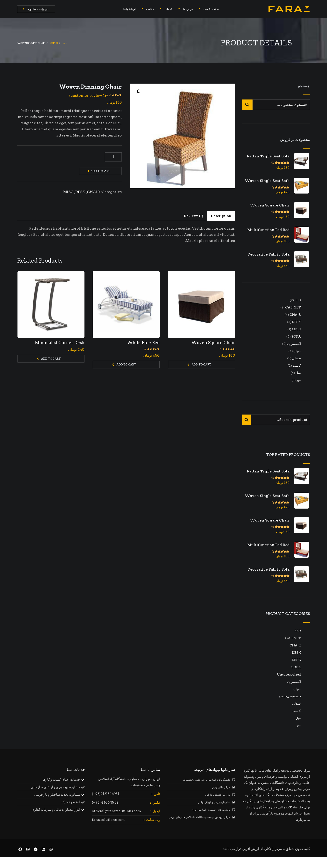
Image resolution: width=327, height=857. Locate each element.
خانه (65, 43)
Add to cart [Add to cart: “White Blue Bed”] (126, 364)
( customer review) (87, 95)
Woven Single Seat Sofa (267, 181)
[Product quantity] (113, 156)
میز (298, 725)
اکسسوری (294, 681)
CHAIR (54, 43)
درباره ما (188, 9)
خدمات (168, 9)
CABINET (293, 638)
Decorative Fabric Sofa (269, 254)
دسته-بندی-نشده (290, 696)
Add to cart (100, 171)
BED (298, 631)
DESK (80, 192)
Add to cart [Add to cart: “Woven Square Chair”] (201, 364)
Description (221, 216)
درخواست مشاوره (35, 9)
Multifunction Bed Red (268, 230)
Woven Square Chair (213, 342)
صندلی (296, 703)
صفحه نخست (211, 9)
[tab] (221, 216)
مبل (298, 718)
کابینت (296, 711)
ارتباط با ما (129, 9)
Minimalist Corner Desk (59, 342)
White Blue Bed (143, 342)
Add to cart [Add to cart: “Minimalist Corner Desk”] (51, 358)
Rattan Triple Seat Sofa (268, 156)
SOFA (296, 667)
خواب (297, 689)
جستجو (304, 86)
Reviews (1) (193, 216)
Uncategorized (289, 674)
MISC (68, 192)
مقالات (150, 9)
